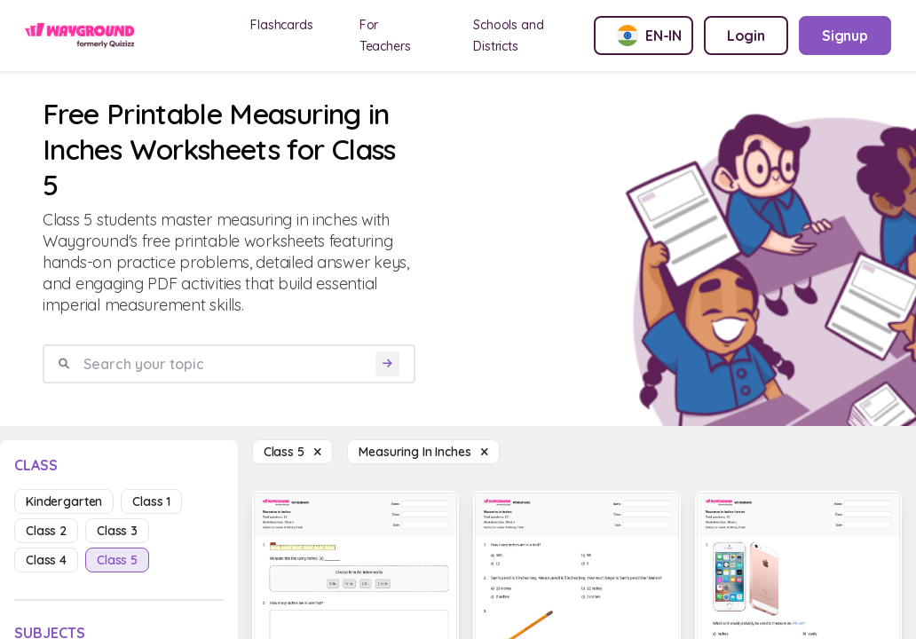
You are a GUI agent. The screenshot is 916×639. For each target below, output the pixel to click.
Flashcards (281, 25)
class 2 (46, 531)
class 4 (46, 560)
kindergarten (64, 501)
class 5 (117, 560)
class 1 (151, 501)
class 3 (117, 531)
